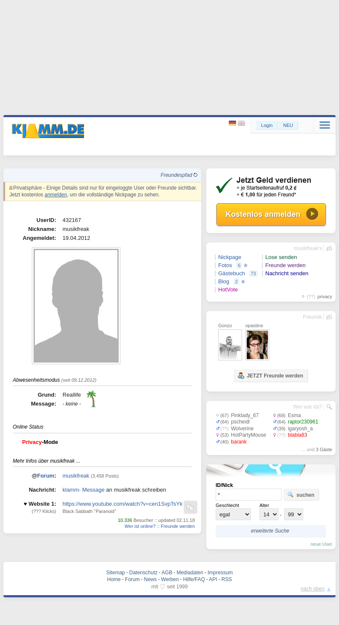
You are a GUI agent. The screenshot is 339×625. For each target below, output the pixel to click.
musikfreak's (308, 248)
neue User (321, 544)
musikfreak (76, 475)
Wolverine (242, 429)
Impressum (220, 573)
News (150, 579)
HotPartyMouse (248, 435)
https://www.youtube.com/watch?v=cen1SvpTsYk (122, 504)
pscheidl (240, 422)
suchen (300, 494)
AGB (167, 573)
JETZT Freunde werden (270, 375)
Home (114, 579)
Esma (294, 415)
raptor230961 (303, 422)
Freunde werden (178, 526)
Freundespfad (179, 175)
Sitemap (115, 573)
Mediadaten (190, 573)
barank (239, 442)
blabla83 (297, 435)
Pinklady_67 (245, 415)
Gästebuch (231, 273)
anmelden (56, 195)
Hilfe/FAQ (194, 579)
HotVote (228, 289)
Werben (170, 579)
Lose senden (281, 257)
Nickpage (229, 257)
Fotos (225, 265)
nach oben (313, 589)
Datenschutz (143, 573)
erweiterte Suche (270, 531)
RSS (227, 579)
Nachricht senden (286, 273)
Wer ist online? (140, 526)
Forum (45, 475)
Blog (223, 281)
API (213, 579)
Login (267, 125)
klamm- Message (84, 490)
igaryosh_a (300, 429)
